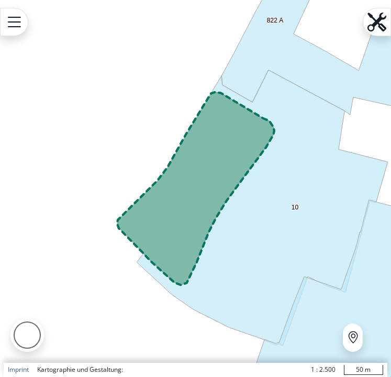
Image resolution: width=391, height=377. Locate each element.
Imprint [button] (18, 369)
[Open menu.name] (14, 22)
